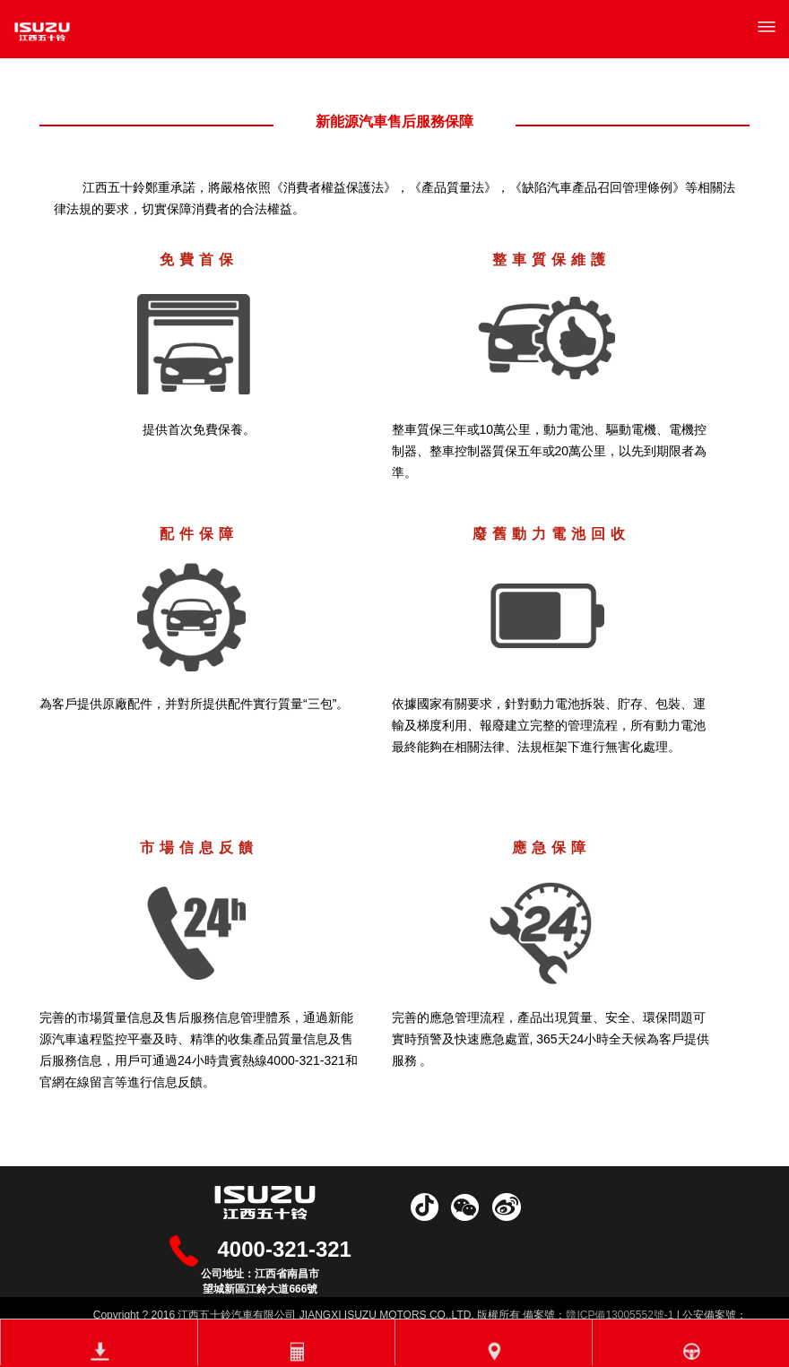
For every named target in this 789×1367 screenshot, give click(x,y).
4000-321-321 (284, 1249)
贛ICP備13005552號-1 (619, 1315)
